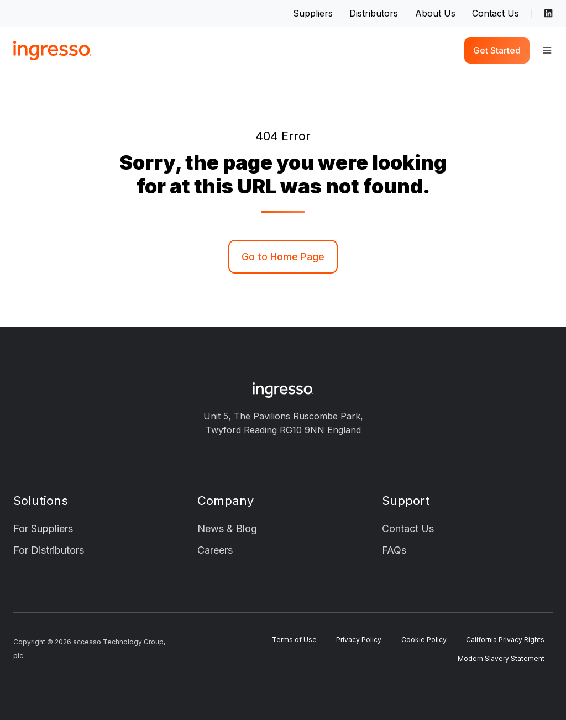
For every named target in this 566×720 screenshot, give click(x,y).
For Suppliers (43, 528)
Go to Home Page (283, 256)
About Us (435, 13)
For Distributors (48, 550)
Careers (215, 550)
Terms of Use (294, 639)
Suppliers (313, 13)
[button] (547, 50)
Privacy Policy (358, 639)
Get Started (497, 50)
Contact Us (495, 13)
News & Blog (227, 528)
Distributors (373, 13)
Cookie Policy (424, 639)
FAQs (394, 550)
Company (225, 500)
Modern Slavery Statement (501, 658)
